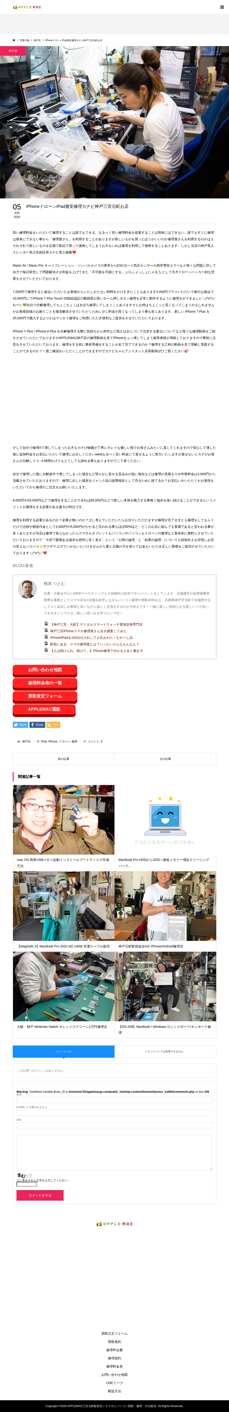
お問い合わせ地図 (45, 669)
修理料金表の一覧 (45, 683)
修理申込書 (114, 1350)
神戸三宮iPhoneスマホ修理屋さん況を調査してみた (88, 631)
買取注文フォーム (114, 1333)
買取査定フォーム (45, 696)
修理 (74, 741)
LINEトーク (114, 1383)
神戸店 (26, 741)
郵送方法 (114, 1391)
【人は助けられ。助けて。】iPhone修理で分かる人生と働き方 (96, 651)
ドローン (64, 741)
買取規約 (114, 1342)
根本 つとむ (54, 583)
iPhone (53, 741)
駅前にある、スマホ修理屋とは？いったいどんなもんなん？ (94, 644)
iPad (44, 741)
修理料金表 (114, 1366)
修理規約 (114, 1358)
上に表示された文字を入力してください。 (43, 1180)
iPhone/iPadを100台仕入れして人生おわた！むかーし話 (91, 637)
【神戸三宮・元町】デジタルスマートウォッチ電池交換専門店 (96, 624)
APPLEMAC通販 (44, 709)
